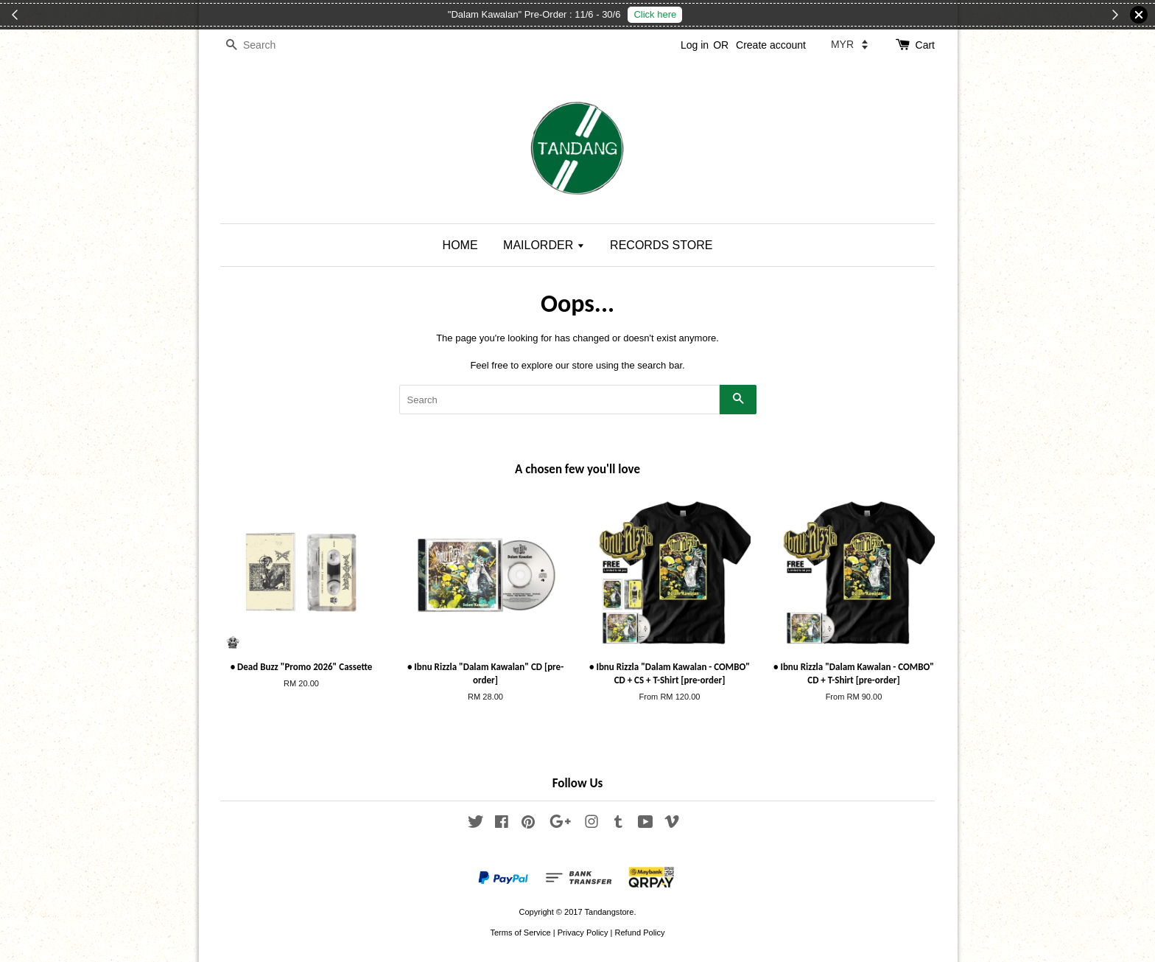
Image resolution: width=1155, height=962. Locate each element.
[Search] (264, 45)
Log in (695, 45)
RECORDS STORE (661, 245)
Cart (925, 45)
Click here (654, 14)
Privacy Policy (583, 932)
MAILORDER (544, 245)
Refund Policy (639, 932)
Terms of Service (520, 932)
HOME (460, 245)
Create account (771, 45)
